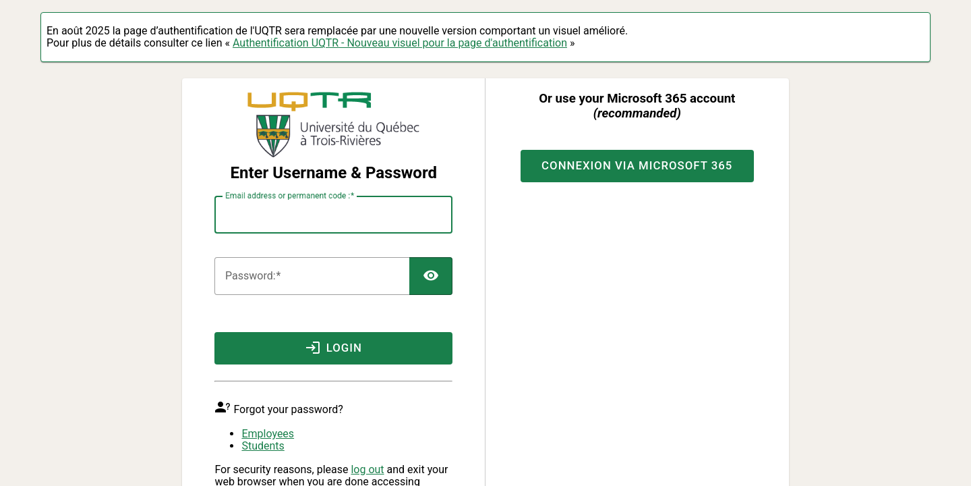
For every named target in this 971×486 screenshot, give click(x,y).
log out (367, 469)
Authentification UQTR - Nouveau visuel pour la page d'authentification (400, 42)
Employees (267, 433)
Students (262, 445)
